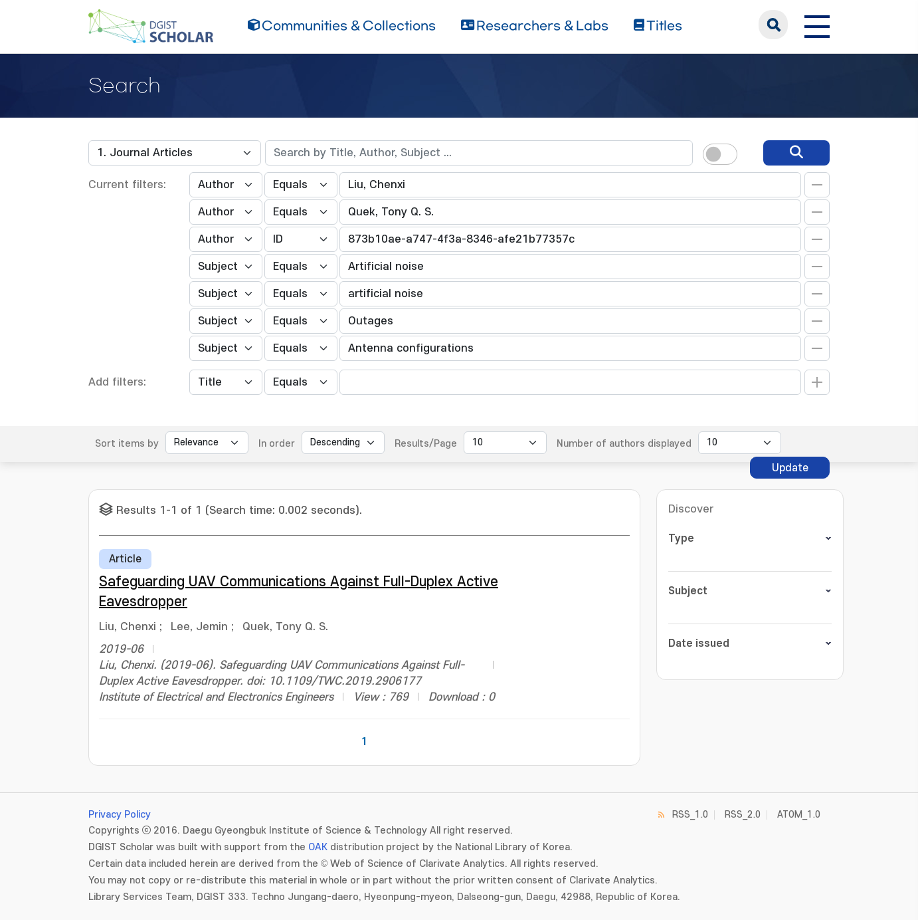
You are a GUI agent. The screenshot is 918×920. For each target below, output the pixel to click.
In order (276, 443)
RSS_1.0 (690, 815)
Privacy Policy (119, 814)
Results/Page (426, 443)
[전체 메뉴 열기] (817, 24)
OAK (317, 847)
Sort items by (127, 443)
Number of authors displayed (624, 443)
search (773, 24)
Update (790, 468)
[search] (796, 153)
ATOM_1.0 (798, 815)
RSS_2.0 (743, 815)
